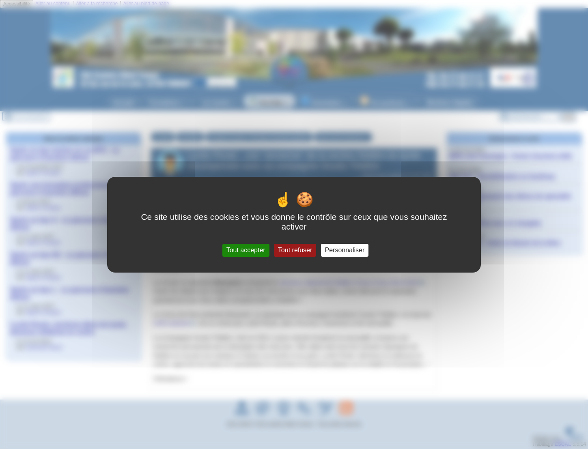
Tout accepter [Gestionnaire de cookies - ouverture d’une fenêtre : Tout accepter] (245, 250)
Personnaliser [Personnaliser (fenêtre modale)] (345, 250)
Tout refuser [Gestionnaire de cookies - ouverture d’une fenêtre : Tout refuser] (295, 250)
